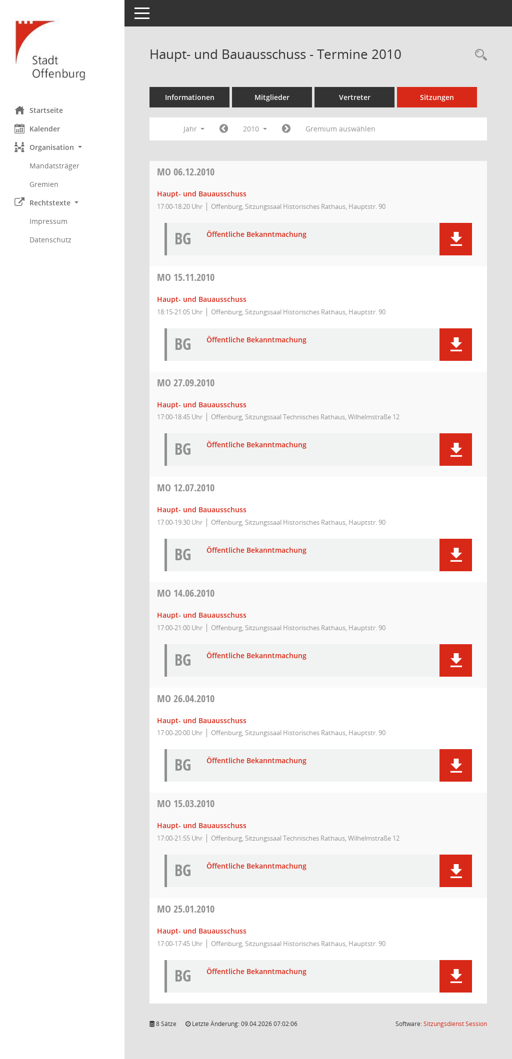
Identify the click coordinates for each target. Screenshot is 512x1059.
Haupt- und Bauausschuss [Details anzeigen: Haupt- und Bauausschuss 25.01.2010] (202, 931)
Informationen (190, 97)
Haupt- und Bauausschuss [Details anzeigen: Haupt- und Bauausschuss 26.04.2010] (202, 720)
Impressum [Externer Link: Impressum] (49, 221)
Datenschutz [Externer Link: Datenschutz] (51, 239)
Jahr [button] (194, 128)
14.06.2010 (186, 593)
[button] (62, 147)
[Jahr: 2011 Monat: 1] (286, 129)
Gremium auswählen (341, 128)
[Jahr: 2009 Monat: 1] (224, 129)
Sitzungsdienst (455, 1024)
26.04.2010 (186, 698)
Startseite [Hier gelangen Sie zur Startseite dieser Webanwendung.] (39, 110)
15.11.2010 (186, 277)
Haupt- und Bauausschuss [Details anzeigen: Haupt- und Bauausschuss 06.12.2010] (202, 193)
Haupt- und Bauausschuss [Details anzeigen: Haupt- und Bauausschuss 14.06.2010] (202, 615)
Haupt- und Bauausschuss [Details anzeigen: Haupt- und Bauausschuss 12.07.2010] (202, 509)
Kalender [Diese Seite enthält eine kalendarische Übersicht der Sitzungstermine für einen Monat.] (37, 128)
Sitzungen (437, 97)
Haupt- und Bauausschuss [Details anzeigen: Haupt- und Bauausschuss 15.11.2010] (202, 299)
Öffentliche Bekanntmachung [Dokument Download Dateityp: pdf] (257, 234)
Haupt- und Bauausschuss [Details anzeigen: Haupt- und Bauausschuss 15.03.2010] (202, 825)
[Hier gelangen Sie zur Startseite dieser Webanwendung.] (62, 49)
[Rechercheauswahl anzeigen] (478, 55)
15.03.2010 (186, 803)
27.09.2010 (186, 382)
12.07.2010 (186, 487)
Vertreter (355, 97)
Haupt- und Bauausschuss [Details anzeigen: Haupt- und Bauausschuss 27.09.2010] (202, 404)
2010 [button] (256, 128)
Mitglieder (272, 97)
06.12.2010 (186, 171)
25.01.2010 (186, 909)
